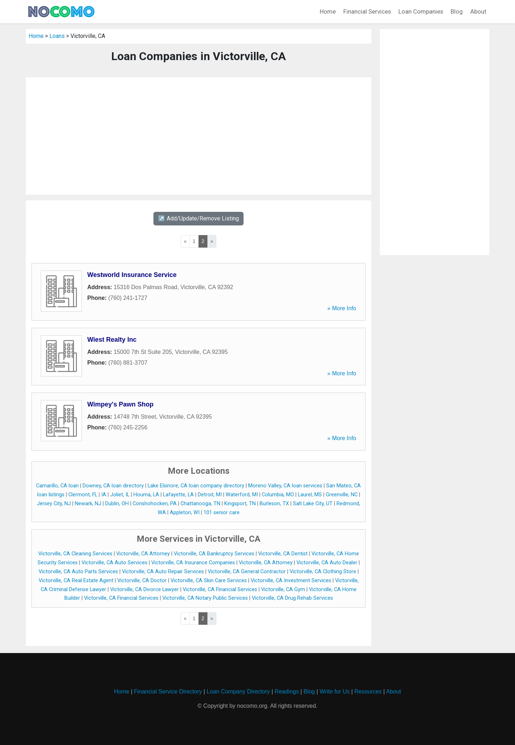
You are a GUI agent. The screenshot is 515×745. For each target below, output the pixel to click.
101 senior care (221, 513)
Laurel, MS (310, 495)
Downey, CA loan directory (113, 486)
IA (103, 495)
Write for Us (335, 691)
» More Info (341, 308)
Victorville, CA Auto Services (114, 563)
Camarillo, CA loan (57, 486)
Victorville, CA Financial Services (220, 589)
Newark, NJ (88, 504)
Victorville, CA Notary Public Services (205, 598)
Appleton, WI (185, 513)
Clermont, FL (82, 495)
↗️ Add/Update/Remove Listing (198, 218)
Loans (57, 36)
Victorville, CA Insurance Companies (193, 563)
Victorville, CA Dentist (283, 554)
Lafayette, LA (178, 495)
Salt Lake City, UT (313, 504)
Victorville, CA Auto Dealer (326, 563)
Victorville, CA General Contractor (247, 572)
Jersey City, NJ (54, 504)
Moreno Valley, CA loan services (285, 486)
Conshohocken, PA (155, 504)
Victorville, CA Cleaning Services (75, 554)
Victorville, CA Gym (283, 589)
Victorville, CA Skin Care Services (209, 581)
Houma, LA (146, 495)
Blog (457, 11)
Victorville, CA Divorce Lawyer (144, 589)
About (478, 11)
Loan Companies (420, 11)
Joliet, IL (119, 495)
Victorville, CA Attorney (143, 554)
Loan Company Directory (238, 691)
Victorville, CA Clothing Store (323, 572)
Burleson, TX (274, 504)
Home (328, 11)
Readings (287, 691)
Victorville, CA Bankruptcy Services (214, 554)
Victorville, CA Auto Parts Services (78, 572)
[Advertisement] (198, 136)
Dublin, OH (117, 504)
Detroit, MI (210, 495)
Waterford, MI (242, 495)
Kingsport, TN (240, 504)
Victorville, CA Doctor (142, 581)
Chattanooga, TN (200, 504)
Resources (368, 691)
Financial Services (367, 11)
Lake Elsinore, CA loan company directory (196, 486)
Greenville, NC (342, 495)
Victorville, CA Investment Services (291, 581)
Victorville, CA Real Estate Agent (76, 581)
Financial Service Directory (168, 691)
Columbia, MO (278, 495)
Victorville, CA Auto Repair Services (163, 572)
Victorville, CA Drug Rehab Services (292, 598)
